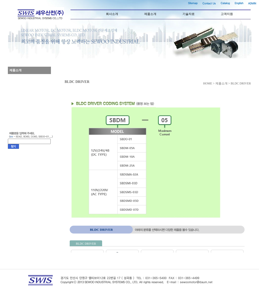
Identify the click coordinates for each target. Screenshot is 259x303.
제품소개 (150, 14)
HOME (207, 83)
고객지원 (227, 14)
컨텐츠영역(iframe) (163, 176)
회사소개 (112, 14)
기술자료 (188, 14)
